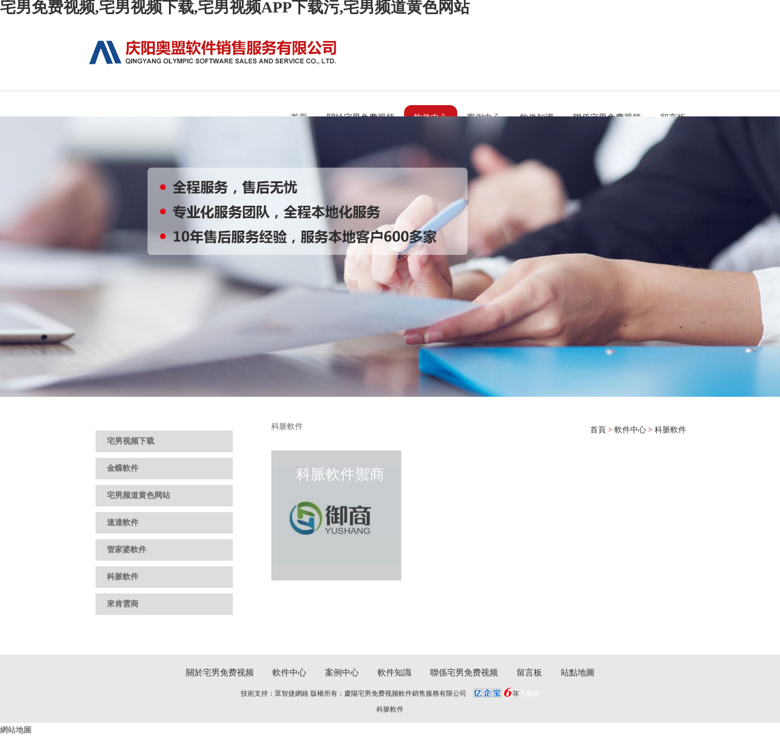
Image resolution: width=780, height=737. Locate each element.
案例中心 (342, 672)
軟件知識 (394, 672)
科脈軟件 (122, 577)
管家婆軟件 (126, 549)
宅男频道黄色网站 (138, 495)
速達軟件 (122, 522)
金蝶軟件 (122, 468)
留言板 (529, 672)
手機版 (529, 693)
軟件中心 (630, 430)
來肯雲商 (122, 604)
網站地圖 (16, 730)
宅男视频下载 (130, 441)
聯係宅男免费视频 (464, 672)
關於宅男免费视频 (220, 672)
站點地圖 (578, 672)
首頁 (598, 430)
